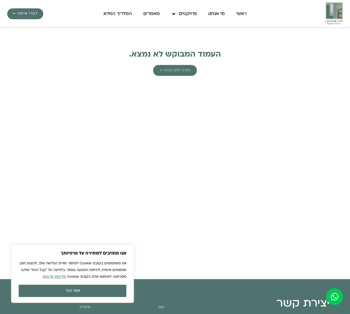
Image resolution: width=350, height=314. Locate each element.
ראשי (241, 14)
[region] (72, 273)
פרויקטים (184, 13)
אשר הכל (73, 291)
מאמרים (151, 14)
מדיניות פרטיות (54, 277)
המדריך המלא (117, 14)
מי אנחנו (216, 14)
